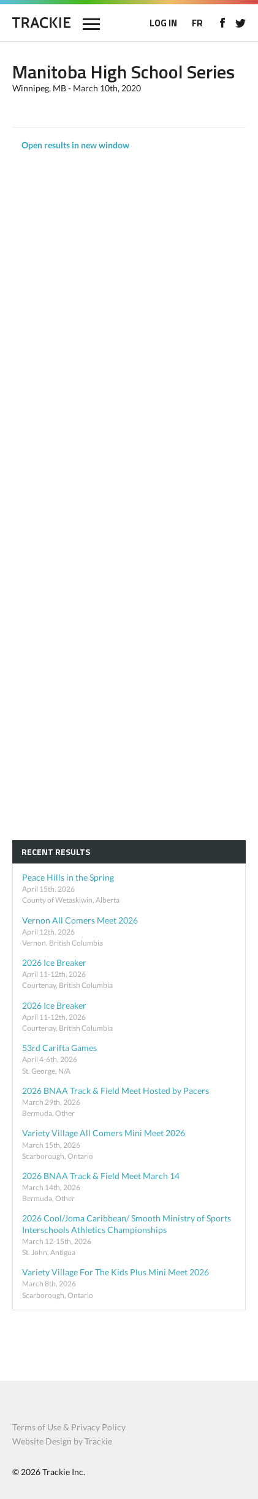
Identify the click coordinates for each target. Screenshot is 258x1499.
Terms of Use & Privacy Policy (69, 1427)
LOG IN (163, 23)
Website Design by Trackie (62, 1441)
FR (197, 23)
